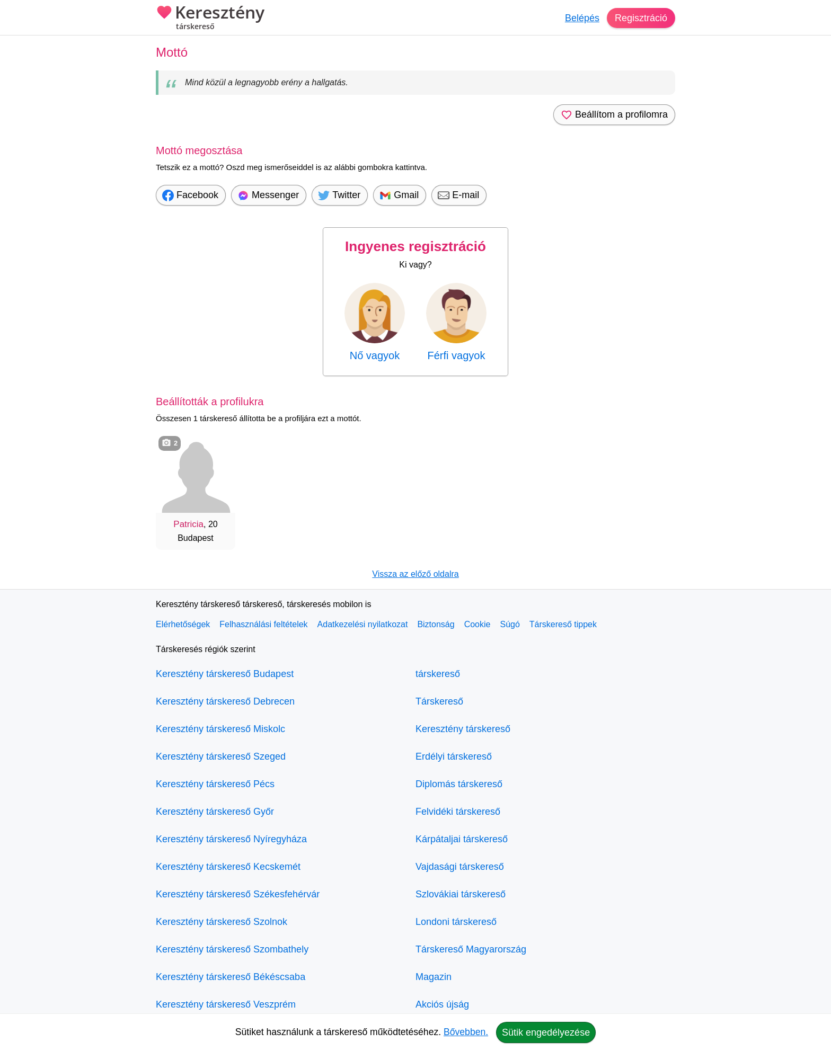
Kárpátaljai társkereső (461, 839)
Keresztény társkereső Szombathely (232, 949)
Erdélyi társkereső (453, 756)
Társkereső (439, 701)
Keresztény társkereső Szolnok (221, 921)
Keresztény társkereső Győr (215, 811)
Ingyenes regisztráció (415, 246)
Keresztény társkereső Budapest (225, 674)
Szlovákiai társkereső (460, 894)
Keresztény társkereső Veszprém (226, 1004)
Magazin (433, 977)
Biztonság (435, 624)
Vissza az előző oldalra (415, 573)
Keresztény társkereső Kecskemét (228, 866)
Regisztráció (641, 18)
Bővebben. (466, 1032)
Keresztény (210, 18)
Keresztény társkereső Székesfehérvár (238, 894)
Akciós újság (442, 1004)
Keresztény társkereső (462, 729)
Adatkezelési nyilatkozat (362, 624)
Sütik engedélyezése (546, 1032)
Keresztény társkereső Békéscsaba (230, 977)
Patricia (188, 524)
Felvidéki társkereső (457, 811)
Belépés (582, 18)
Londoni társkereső (456, 921)
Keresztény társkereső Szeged (221, 756)
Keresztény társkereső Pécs (215, 784)
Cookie (477, 624)
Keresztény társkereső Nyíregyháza (231, 839)
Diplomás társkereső (458, 784)
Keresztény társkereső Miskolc (220, 729)
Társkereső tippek (563, 624)
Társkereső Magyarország (470, 949)
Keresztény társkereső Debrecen (225, 701)
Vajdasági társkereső (459, 866)
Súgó (509, 624)
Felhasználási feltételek (263, 624)
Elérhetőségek (183, 624)
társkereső (437, 674)
